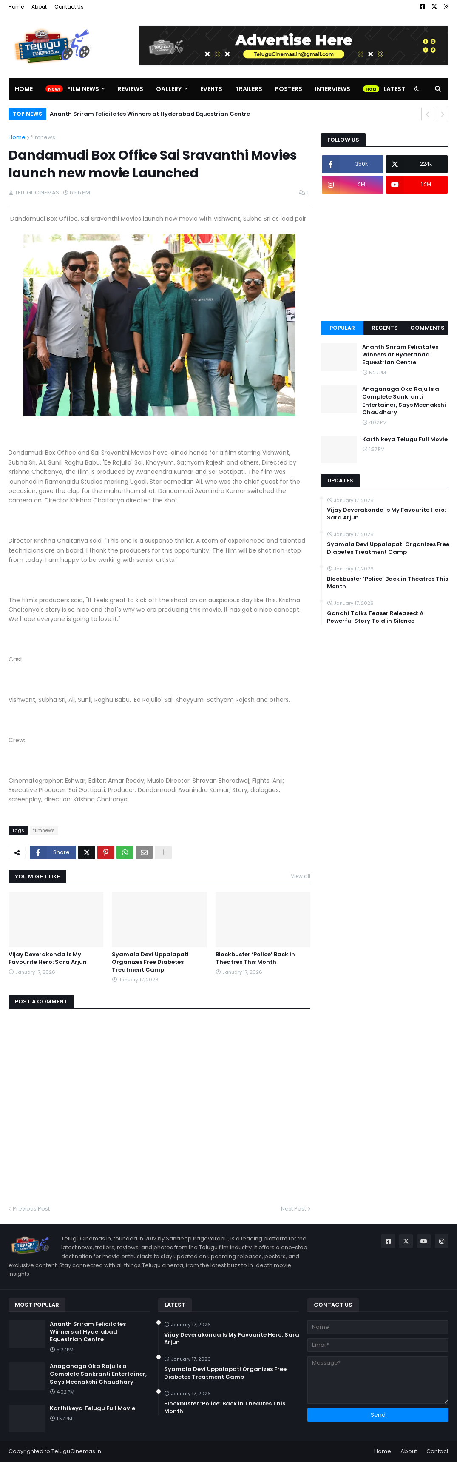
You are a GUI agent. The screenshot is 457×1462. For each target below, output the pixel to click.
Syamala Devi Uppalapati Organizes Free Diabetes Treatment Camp (150, 962)
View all (300, 876)
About (39, 6)
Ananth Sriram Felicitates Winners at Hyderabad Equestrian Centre (150, 114)
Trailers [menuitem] (248, 89)
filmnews (43, 137)
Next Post (293, 1209)
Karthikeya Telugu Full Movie (405, 439)
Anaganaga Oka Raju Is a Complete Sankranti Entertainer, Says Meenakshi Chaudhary (404, 400)
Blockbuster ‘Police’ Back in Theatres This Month (255, 958)
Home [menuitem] (24, 89)
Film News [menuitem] (83, 89)
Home (16, 6)
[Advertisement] (384, 257)
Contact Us (69, 6)
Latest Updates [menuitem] (408, 89)
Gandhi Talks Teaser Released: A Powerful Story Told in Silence (375, 617)
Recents (385, 328)
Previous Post (31, 1209)
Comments (427, 328)
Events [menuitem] (211, 89)
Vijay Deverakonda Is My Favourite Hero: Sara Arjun (48, 958)
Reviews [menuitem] (130, 89)
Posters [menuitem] (288, 89)
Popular (342, 328)
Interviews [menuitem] (332, 89)
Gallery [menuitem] (169, 89)
